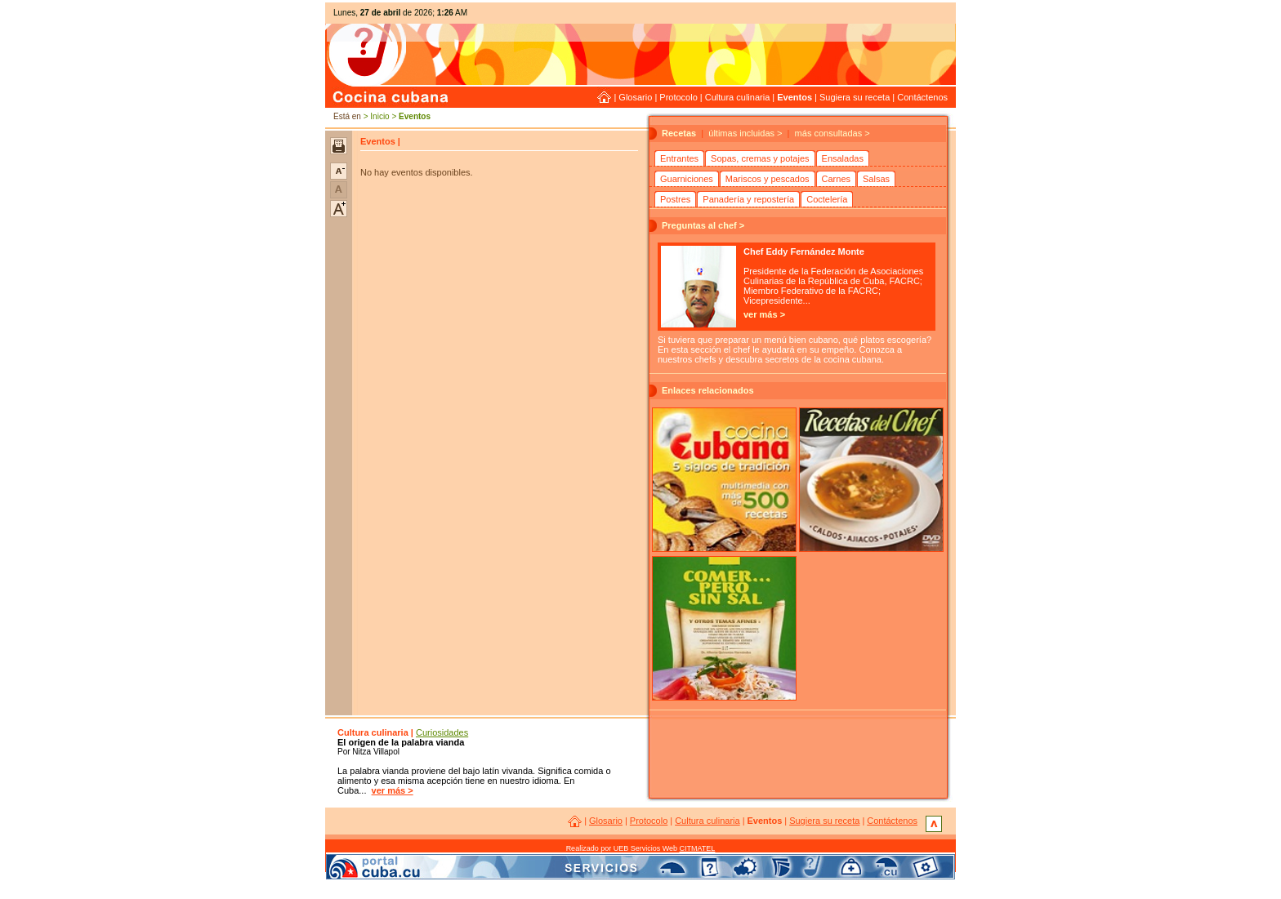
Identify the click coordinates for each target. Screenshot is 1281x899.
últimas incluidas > (745, 133)
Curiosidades (442, 732)
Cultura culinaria (737, 97)
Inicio (379, 116)
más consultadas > (832, 133)
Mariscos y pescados (767, 179)
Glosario (635, 97)
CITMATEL (698, 848)
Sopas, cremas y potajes (760, 158)
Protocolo (678, 97)
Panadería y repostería (748, 199)
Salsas (876, 179)
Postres (675, 199)
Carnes (836, 179)
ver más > (392, 790)
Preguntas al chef (699, 225)
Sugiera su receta (854, 97)
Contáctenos (922, 97)
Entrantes (679, 158)
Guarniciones (686, 179)
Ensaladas (843, 158)
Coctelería (826, 199)
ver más (760, 314)
